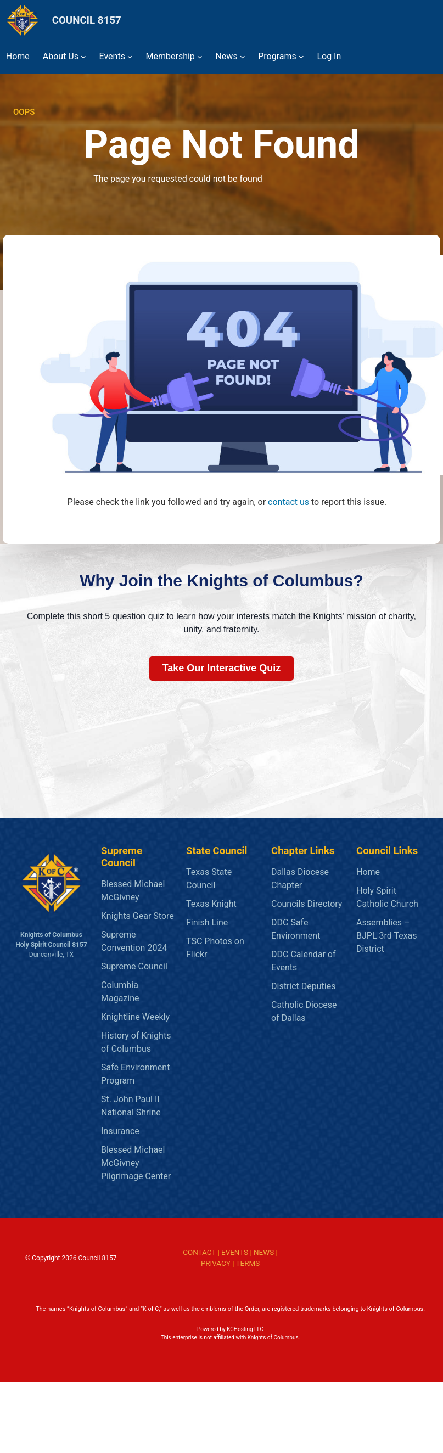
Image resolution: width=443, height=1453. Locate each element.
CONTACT (199, 1252)
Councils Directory (306, 904)
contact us (288, 502)
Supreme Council (134, 966)
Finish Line (207, 922)
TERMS (248, 1263)
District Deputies (303, 986)
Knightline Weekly (135, 1017)
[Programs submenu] (301, 56)
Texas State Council (209, 878)
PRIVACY (216, 1263)
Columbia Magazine (120, 991)
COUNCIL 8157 (86, 20)
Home (368, 872)
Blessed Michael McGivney (133, 890)
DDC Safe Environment (295, 929)
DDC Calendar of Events (303, 961)
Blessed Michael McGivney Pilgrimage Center (136, 1163)
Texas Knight (211, 904)
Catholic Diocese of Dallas (304, 1011)
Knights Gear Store (137, 916)
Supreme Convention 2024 (134, 941)
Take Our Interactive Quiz (221, 668)
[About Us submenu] (83, 56)
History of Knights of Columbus (136, 1042)
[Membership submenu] (200, 56)
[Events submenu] (130, 56)
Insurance (120, 1131)
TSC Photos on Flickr (215, 948)
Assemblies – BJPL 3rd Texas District (386, 935)
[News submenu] (242, 56)
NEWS (264, 1252)
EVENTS (234, 1252)
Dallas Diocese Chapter (300, 878)
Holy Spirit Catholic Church (387, 897)
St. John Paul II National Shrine (131, 1106)
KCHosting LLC (245, 1329)
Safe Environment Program (135, 1074)
